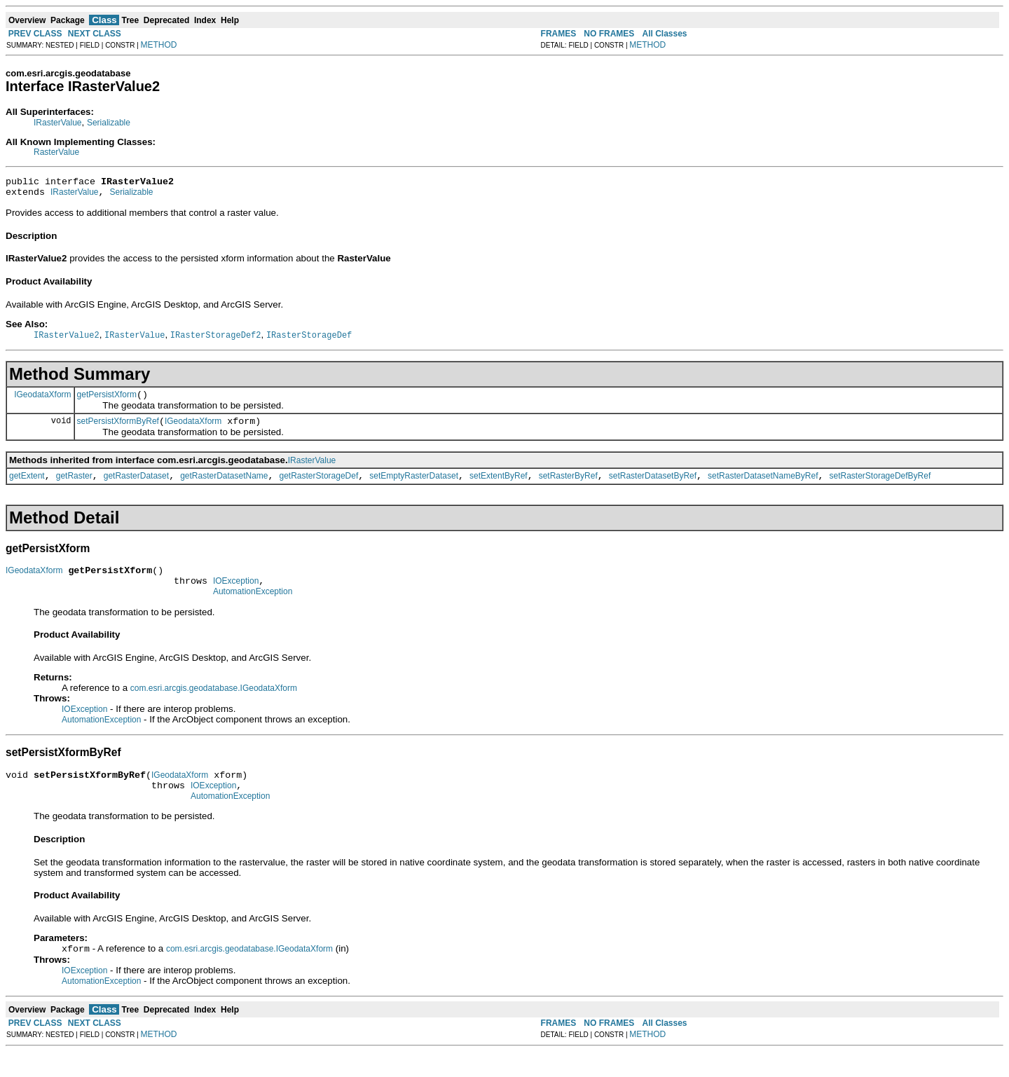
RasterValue (56, 152)
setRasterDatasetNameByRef (763, 487)
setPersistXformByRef (118, 430)
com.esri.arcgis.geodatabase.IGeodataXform (213, 706)
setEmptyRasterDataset (413, 487)
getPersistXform (107, 401)
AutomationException (252, 609)
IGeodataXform (42, 401)
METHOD (159, 45)
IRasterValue (57, 123)
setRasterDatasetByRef (652, 487)
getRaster (74, 487)
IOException (236, 596)
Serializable (108, 123)
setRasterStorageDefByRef (880, 487)
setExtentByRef (498, 487)
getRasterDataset (136, 487)
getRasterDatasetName (224, 487)
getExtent (27, 487)
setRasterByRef (568, 487)
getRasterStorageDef (319, 487)
